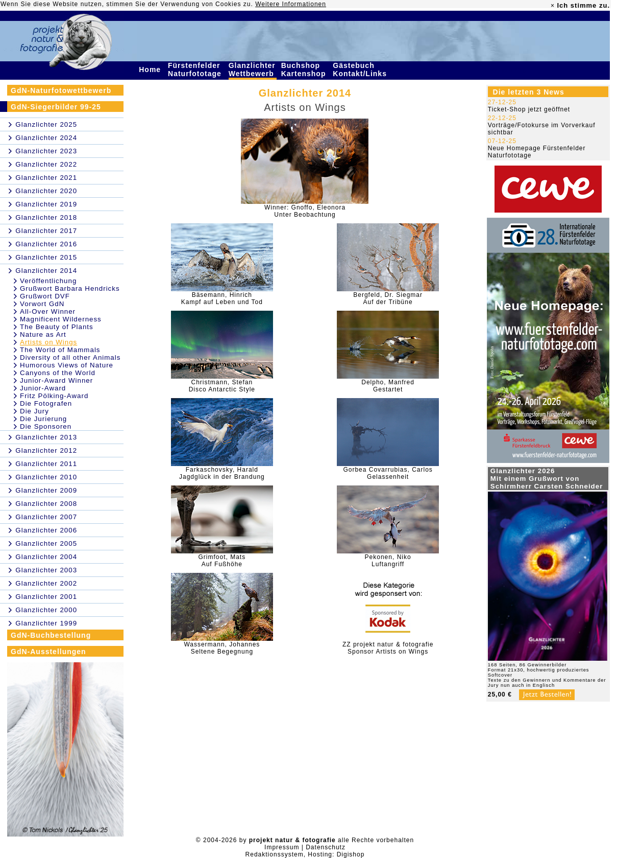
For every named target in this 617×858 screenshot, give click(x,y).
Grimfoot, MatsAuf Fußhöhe (222, 560)
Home (151, 69)
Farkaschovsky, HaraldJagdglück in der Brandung (222, 473)
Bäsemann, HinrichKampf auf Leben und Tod (222, 298)
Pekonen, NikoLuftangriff (388, 560)
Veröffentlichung (48, 281)
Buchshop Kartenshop (305, 69)
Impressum (281, 847)
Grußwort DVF (45, 296)
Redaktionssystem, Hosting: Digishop (305, 854)
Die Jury (34, 411)
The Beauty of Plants (56, 327)
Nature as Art (43, 334)
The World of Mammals (60, 350)
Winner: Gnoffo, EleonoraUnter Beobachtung (304, 211)
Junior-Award (43, 388)
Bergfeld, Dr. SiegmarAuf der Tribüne (388, 298)
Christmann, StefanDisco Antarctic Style (222, 386)
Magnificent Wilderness (61, 319)
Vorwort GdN (42, 304)
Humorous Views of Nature (66, 365)
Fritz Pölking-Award (54, 396)
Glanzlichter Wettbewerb (253, 69)
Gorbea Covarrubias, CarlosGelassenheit (387, 473)
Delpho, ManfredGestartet (387, 386)
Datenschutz (325, 847)
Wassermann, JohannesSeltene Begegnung (222, 648)
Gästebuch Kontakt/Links (361, 69)
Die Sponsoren (45, 426)
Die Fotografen (46, 403)
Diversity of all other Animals (70, 357)
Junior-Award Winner (56, 380)
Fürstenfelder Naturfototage (196, 69)
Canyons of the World (57, 373)
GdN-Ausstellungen (48, 651)
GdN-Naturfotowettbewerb (61, 90)
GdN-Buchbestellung (51, 635)
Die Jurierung (43, 419)
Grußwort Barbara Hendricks (70, 288)
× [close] (553, 5)
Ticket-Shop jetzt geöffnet (529, 109)
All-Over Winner (48, 311)
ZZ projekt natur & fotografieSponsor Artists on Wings (387, 648)
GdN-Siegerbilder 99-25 (56, 107)
